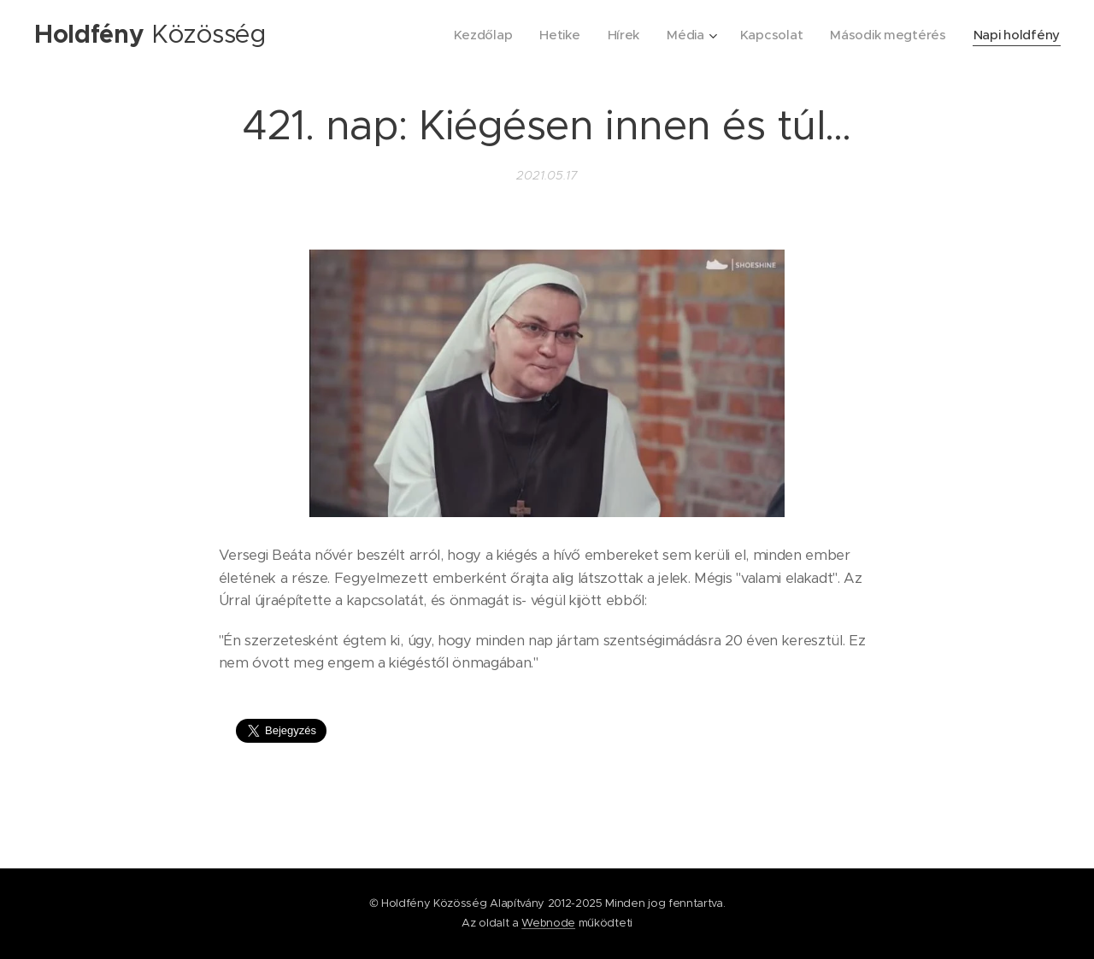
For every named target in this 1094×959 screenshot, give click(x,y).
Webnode (548, 922)
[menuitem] (473, 35)
